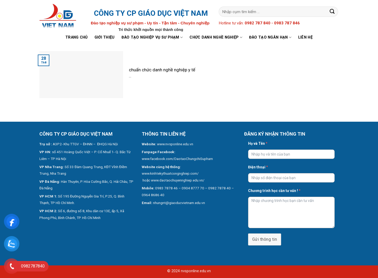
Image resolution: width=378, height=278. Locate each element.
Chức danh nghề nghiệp (216, 37)
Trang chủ (76, 37)
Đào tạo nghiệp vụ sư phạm (152, 37)
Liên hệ (305, 37)
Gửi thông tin (264, 239)
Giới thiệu (104, 37)
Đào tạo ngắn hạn (270, 37)
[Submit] (332, 12)
